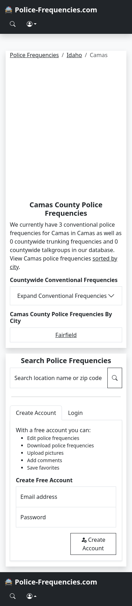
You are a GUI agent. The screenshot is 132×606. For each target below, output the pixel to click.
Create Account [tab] (36, 413)
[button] (31, 24)
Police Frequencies (34, 55)
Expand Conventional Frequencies (62, 296)
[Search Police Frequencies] (12, 24)
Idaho (74, 55)
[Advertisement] (66, 131)
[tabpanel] (66, 490)
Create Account (93, 544)
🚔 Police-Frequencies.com (50, 9)
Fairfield (66, 335)
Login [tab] (75, 413)
